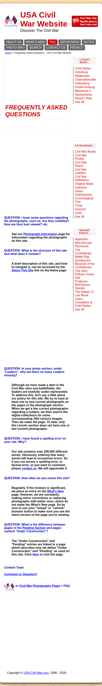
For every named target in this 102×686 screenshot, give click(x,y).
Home (8, 52)
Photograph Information (40, 234)
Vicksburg (81, 72)
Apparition (81, 239)
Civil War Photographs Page (39, 585)
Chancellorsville (85, 79)
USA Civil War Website (44, 19)
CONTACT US (56, 47)
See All (79, 102)
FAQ (53, 42)
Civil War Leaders (81, 171)
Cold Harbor (83, 68)
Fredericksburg (85, 87)
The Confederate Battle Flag (83, 253)
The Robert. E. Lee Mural (84, 293)
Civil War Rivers (81, 164)
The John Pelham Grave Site (84, 274)
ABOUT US (13, 42)
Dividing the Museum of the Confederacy (85, 264)
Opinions (81, 187)
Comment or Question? (20, 574)
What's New (55, 491)
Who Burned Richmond (83, 244)
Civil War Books (85, 151)
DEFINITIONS (69, 42)
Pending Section (34, 527)
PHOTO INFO (15, 47)
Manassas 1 (83, 90)
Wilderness (82, 75)
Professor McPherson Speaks (82, 285)
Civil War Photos (81, 157)
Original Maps (84, 183)
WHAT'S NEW (35, 42)
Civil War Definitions (82, 178)
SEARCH (35, 47)
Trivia (78, 205)
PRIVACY (76, 47)
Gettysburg (82, 83)
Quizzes (80, 209)
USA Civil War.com (36, 672)
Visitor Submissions (83, 193)
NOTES (89, 42)
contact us (29, 468)
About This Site (22, 270)
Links (78, 213)
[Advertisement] (36, 75)
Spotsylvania (83, 94)
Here (35, 554)
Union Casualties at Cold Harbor (83, 302)
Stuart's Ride (83, 98)
